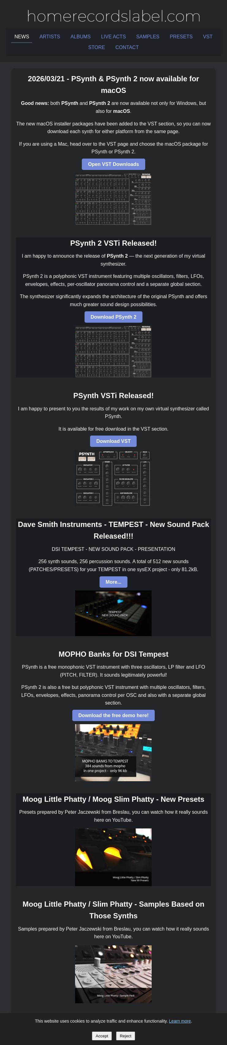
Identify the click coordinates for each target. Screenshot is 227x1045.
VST (208, 36)
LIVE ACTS (113, 36)
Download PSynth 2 (113, 317)
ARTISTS (50, 36)
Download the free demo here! (113, 715)
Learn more (180, 1021)
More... (114, 582)
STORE (96, 47)
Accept (102, 1036)
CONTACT (127, 47)
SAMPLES (148, 36)
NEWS (21, 36)
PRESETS (181, 36)
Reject (125, 1036)
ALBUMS (80, 36)
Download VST (113, 441)
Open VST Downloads (113, 164)
